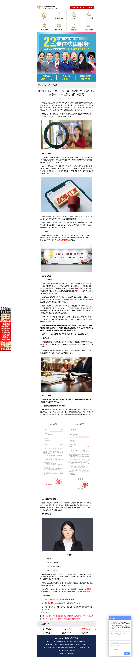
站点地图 (63, 653)
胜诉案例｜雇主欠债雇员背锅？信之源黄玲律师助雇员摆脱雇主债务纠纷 (69, 616)
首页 (44, 18)
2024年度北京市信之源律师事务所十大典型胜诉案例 (63, 619)
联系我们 (89, 29)
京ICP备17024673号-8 (82, 647)
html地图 (70, 653)
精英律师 (89, 18)
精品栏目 (59, 29)
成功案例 (44, 29)
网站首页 (41, 84)
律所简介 (74, 29)
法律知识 (74, 18)
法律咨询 (59, 18)
